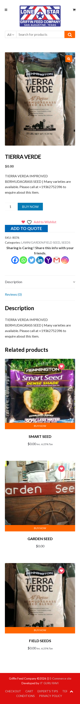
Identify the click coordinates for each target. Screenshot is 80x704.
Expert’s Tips (48, 691)
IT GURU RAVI (49, 683)
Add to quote (26, 228)
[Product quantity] (10, 206)
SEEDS (65, 242)
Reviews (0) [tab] (13, 294)
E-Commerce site (60, 678)
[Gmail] (56, 260)
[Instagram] (65, 260)
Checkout (13, 691)
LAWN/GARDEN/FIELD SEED (40, 242)
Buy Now (30, 206)
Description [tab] (13, 282)
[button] (68, 58)
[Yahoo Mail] (48, 260)
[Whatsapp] (23, 260)
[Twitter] (31, 260)
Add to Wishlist (61, 367)
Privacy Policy (50, 696)
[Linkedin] (40, 260)
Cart (29, 691)
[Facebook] (15, 260)
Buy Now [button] (40, 425)
